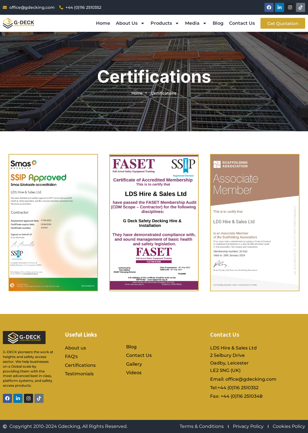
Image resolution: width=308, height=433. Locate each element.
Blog (218, 23)
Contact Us (242, 23)
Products (165, 23)
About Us (130, 23)
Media (196, 23)
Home (103, 23)
